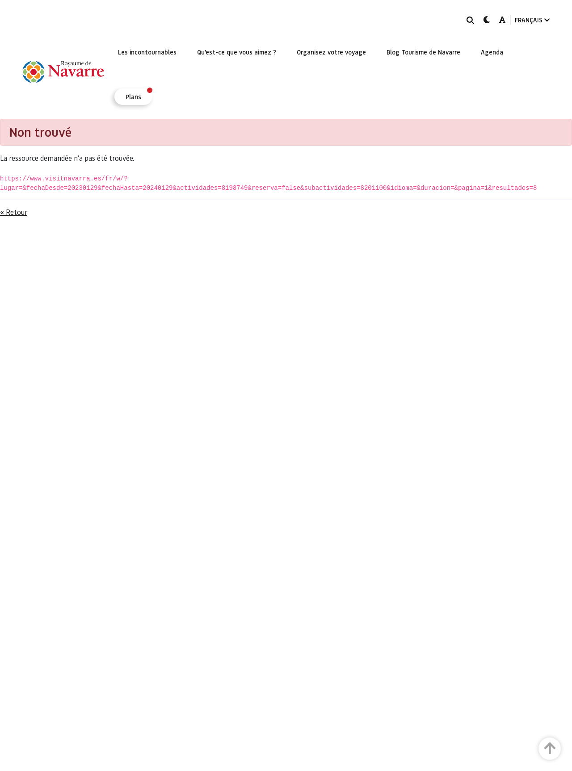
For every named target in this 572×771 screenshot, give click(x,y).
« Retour (13, 212)
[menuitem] (147, 51)
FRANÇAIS (532, 20)
